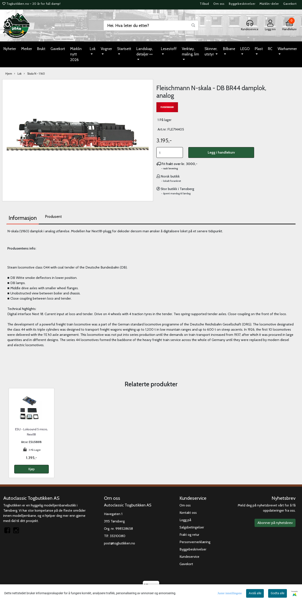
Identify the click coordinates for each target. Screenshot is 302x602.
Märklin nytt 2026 (76, 54)
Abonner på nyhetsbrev (275, 523)
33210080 (117, 536)
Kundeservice (189, 557)
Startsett (124, 49)
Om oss (219, 3)
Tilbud (204, 3)
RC (270, 49)
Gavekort (290, 3)
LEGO (245, 49)
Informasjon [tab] (23, 218)
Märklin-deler (269, 3)
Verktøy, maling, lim (190, 52)
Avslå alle (255, 593)
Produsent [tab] (53, 216)
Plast (259, 49)
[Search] (151, 25)
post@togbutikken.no (119, 543)
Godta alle (277, 593)
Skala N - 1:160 (34, 73)
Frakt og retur (189, 535)
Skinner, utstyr (210, 52)
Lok (93, 49)
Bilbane (229, 49)
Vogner (106, 49)
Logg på (185, 520)
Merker (26, 49)
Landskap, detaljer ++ (144, 52)
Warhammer (287, 49)
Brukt (41, 49)
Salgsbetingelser (191, 527)
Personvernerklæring (194, 542)
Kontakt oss (188, 513)
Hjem (8, 73)
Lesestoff (169, 49)
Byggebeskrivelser (242, 3)
